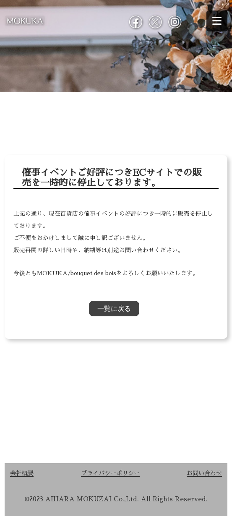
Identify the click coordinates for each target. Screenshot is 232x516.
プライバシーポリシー (110, 473)
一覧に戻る (114, 308)
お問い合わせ (204, 473)
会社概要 (22, 473)
